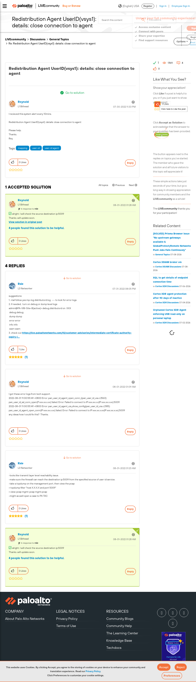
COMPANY (14, 611)
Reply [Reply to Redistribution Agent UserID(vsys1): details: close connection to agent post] (130, 163)
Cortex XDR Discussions (167, 286)
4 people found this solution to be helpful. (36, 227)
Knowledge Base (119, 640)
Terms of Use (66, 626)
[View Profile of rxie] (20, 284)
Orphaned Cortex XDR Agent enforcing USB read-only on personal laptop (169, 314)
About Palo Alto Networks (24, 619)
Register (147, 6)
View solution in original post (25, 222)
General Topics (59, 39)
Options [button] (133, 102)
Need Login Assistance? (175, 43)
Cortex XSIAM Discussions (168, 267)
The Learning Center (122, 633)
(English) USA (128, 6)
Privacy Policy (93, 671)
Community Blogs (119, 619)
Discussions (37, 39)
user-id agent (52, 148)
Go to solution (74, 92)
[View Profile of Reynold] (23, 102)
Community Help (119, 626)
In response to (29, 209)
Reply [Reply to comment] (130, 241)
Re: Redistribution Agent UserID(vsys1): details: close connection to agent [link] (52, 43)
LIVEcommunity (15, 39)
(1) (26, 356)
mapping (22, 148)
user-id (36, 148)
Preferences (172, 675)
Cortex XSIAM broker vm (167, 262)
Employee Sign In (181, 6)
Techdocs (113, 648)
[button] (163, 667)
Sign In (163, 6)
